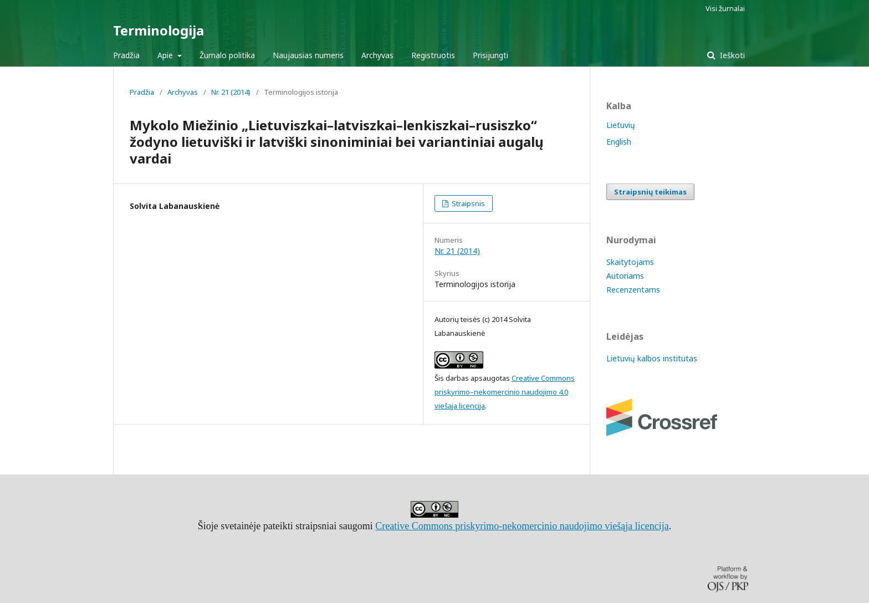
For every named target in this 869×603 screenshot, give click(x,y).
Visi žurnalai (725, 8)
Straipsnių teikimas (650, 192)
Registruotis (433, 55)
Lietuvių (620, 125)
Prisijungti (490, 55)
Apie (166, 55)
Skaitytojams (630, 262)
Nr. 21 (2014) (231, 92)
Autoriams (625, 275)
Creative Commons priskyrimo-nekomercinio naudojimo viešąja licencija (521, 526)
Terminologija (158, 30)
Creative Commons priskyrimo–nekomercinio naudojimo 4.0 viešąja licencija (504, 392)
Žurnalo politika (227, 55)
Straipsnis (467, 203)
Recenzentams (633, 289)
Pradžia (126, 55)
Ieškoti (731, 55)
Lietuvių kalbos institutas (651, 358)
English (618, 141)
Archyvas (377, 55)
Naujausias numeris (308, 55)
